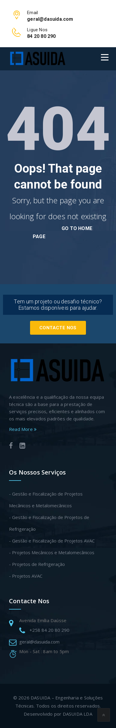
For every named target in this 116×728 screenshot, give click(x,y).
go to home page (62, 232)
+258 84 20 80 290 (49, 630)
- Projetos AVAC (25, 576)
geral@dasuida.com (39, 642)
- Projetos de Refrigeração (37, 564)
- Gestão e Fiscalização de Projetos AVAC (52, 541)
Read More (23, 429)
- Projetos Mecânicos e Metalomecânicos (51, 552)
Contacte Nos (58, 327)
